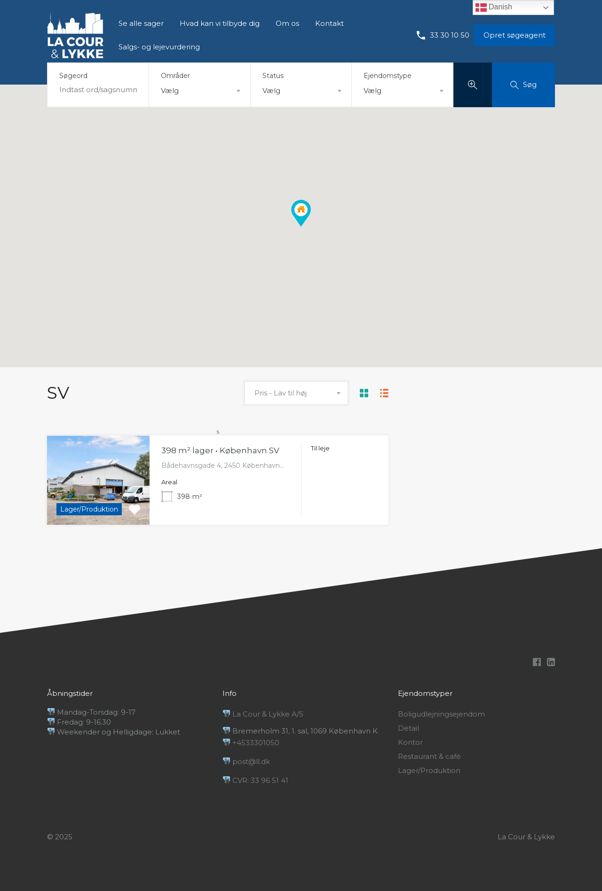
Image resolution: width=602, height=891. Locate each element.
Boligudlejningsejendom (441, 714)
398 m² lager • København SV (220, 450)
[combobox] (199, 90)
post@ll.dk (246, 761)
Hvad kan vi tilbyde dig (220, 23)
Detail (408, 728)
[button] (301, 213)
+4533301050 (251, 742)
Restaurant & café (429, 756)
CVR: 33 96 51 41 (255, 780)
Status (273, 75)
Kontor (410, 742)
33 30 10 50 (449, 35)
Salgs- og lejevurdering (159, 46)
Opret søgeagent (514, 35)
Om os (287, 23)
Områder (175, 75)
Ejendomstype (388, 75)
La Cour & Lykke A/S (263, 714)
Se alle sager (141, 23)
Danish (493, 7)
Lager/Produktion (429, 770)
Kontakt (329, 23)
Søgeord (73, 76)
